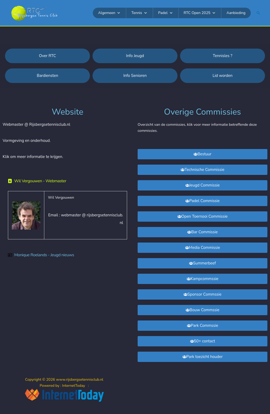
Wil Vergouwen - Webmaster (40, 181)
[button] (258, 13)
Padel (165, 13)
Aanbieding (235, 12)
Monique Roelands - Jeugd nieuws (44, 255)
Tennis (139, 13)
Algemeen (109, 13)
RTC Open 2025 (200, 13)
